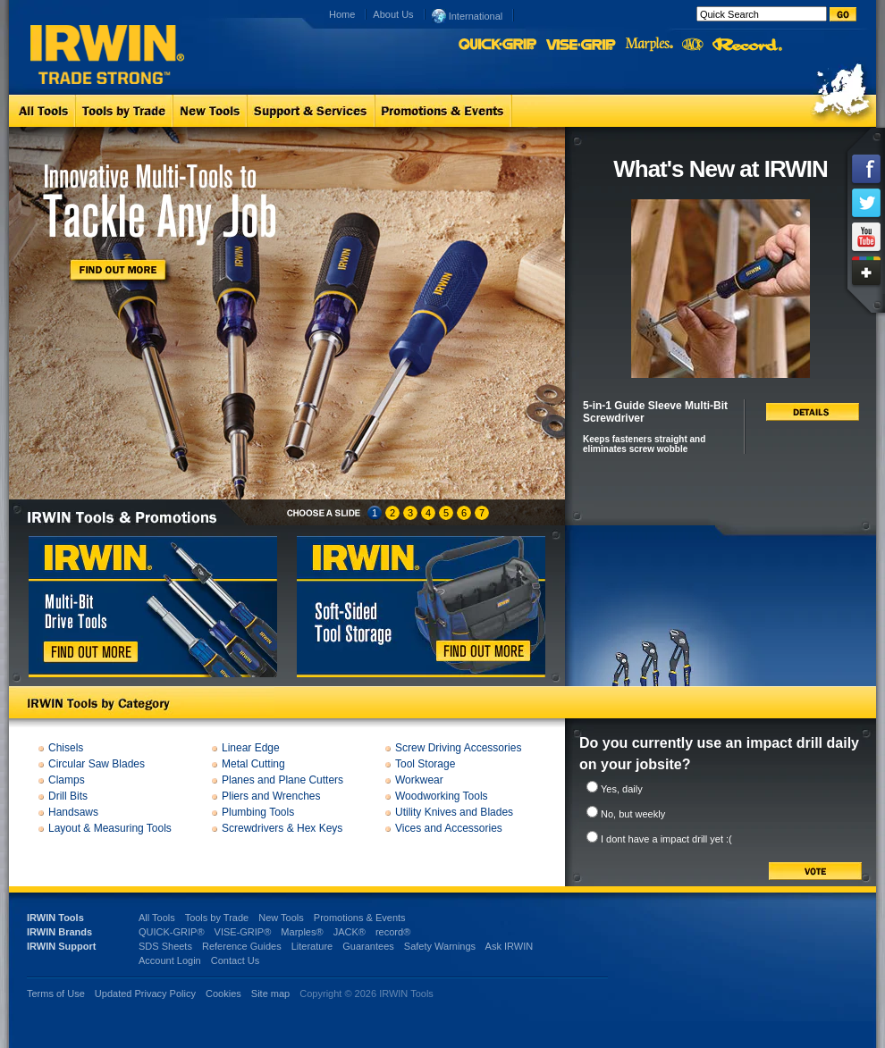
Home (342, 14)
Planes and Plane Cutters (282, 780)
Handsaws (73, 812)
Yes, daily (622, 789)
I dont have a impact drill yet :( (666, 839)
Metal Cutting (253, 764)
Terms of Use (56, 993)
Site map (270, 993)
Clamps (66, 780)
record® (392, 931)
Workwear (419, 780)
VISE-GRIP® (243, 931)
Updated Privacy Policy (145, 993)
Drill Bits (68, 796)
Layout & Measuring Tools (110, 828)
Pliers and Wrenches (271, 796)
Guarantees (367, 946)
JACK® (349, 931)
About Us (393, 14)
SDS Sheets (165, 946)
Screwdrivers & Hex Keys (282, 828)
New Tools (281, 917)
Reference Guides (242, 946)
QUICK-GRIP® (172, 931)
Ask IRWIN (509, 946)
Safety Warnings (440, 946)
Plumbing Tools (258, 812)
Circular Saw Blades (96, 764)
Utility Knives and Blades (454, 812)
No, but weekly (633, 814)
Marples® (302, 931)
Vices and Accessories (448, 828)
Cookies (225, 993)
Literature (312, 946)
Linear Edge (251, 748)
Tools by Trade (217, 917)
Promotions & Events (360, 917)
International (467, 15)
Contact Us (235, 960)
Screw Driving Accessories (458, 748)
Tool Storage (425, 764)
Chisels (65, 748)
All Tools (157, 917)
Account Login (170, 960)
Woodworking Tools (441, 796)
